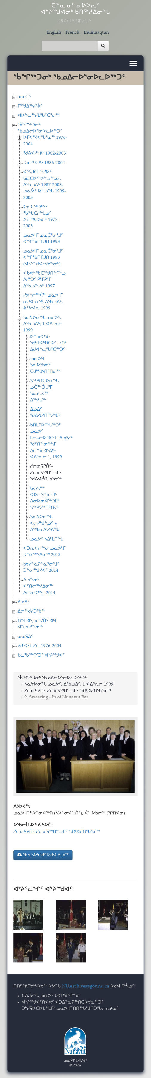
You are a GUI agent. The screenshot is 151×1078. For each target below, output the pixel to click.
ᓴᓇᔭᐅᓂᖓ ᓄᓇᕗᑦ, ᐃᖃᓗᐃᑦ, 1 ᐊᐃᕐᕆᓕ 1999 (42, 324)
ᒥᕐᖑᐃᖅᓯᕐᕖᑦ (30, 106)
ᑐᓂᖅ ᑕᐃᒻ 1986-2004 (44, 163)
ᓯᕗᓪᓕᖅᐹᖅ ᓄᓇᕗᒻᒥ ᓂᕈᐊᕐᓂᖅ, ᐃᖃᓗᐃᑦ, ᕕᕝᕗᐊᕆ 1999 (43, 302)
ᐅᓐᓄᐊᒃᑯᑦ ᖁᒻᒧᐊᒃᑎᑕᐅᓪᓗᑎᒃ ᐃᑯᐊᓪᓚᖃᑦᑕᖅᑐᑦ (48, 343)
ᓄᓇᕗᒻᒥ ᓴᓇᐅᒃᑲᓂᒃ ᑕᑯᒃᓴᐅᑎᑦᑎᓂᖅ (45, 365)
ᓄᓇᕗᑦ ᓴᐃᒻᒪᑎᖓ (46, 539)
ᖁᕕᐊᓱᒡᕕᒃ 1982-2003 (44, 153)
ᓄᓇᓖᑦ (24, 97)
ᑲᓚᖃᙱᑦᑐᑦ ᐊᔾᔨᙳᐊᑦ (41, 655)
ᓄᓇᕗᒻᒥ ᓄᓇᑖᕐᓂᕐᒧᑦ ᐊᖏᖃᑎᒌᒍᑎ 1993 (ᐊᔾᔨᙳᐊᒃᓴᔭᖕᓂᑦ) (43, 258)
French (72, 32)
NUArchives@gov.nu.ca (85, 986)
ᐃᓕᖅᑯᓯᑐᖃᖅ (31, 611)
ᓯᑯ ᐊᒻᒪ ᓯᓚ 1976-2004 (39, 646)
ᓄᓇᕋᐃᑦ (25, 637)
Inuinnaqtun (96, 32)
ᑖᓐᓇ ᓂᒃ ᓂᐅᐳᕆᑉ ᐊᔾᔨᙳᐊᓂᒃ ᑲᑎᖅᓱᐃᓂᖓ (75, 13)
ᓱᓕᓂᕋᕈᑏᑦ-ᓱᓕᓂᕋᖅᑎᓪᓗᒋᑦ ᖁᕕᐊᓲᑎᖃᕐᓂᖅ (45, 473)
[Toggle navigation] (133, 63)
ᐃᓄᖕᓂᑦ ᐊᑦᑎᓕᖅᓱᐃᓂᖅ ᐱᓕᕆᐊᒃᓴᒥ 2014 (39, 586)
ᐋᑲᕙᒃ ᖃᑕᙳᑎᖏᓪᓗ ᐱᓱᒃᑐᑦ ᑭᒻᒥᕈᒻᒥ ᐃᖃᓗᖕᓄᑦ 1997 (44, 280)
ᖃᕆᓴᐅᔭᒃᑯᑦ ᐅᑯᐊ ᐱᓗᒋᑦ (43, 855)
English (54, 32)
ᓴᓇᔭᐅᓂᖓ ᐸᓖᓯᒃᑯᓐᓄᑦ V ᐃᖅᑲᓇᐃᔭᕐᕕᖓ (44, 523)
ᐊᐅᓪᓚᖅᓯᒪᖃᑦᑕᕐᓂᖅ (38, 115)
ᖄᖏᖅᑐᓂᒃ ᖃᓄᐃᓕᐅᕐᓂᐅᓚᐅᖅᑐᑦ (52, 678)
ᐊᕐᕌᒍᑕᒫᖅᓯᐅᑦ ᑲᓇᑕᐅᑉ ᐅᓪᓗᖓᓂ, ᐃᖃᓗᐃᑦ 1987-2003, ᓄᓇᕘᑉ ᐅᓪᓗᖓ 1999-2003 (44, 185)
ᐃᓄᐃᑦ (24, 602)
